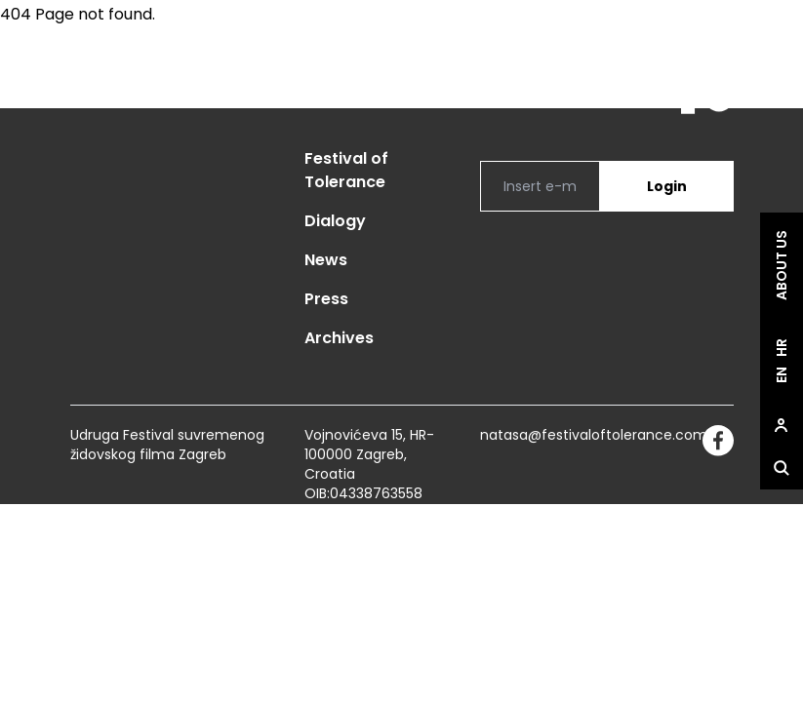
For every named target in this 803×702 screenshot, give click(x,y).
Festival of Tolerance (346, 170)
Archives (339, 338)
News (325, 260)
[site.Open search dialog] (781, 468)
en (781, 375)
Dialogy (335, 221)
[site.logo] (697, 86)
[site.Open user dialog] (781, 425)
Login (667, 186)
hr (781, 347)
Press (326, 299)
